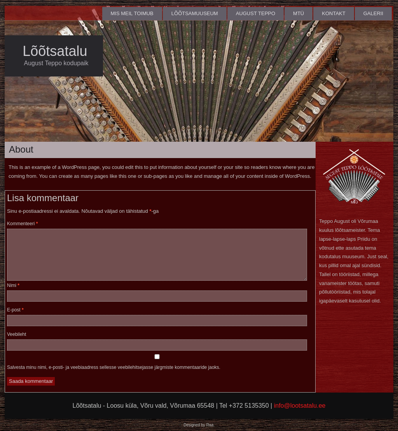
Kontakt (333, 13)
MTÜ (298, 13)
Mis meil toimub (132, 13)
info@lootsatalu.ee (300, 405)
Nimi (13, 285)
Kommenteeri (22, 223)
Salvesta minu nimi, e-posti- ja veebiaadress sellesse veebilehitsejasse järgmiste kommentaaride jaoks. (113, 367)
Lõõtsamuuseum (194, 13)
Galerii (373, 13)
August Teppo (255, 13)
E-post (15, 310)
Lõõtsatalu (55, 51)
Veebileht (16, 334)
